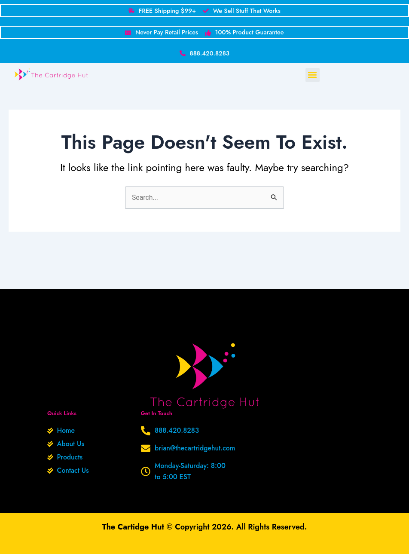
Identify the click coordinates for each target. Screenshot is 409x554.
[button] (312, 77)
